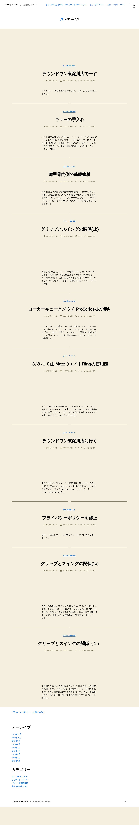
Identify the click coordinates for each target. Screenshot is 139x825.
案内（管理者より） (69, 527)
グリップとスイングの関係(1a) (69, 580)
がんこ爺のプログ (96, 5)
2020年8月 (16, 762)
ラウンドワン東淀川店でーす (69, 73)
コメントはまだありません (87, 81)
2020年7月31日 (67, 81)
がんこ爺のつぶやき (69, 66)
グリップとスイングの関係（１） (69, 661)
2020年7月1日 (67, 668)
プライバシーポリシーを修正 (69, 534)
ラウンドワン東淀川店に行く (69, 457)
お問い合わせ (113, 5)
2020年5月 (16, 772)
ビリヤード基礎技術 (69, 112)
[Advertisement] (69, 50)
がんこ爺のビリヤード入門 (75, 5)
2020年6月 (16, 769)
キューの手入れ (69, 119)
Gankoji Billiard (11, 5)
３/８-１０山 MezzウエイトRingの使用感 (69, 376)
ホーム (122, 5)
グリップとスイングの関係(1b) (69, 230)
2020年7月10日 (67, 588)
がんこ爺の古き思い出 (54, 5)
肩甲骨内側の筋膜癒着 (69, 175)
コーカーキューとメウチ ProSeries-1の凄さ (69, 314)
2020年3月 (16, 779)
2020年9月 (16, 759)
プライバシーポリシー (23, 730)
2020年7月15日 (67, 182)
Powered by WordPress (43, 819)
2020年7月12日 (67, 325)
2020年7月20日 (67, 127)
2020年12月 (17, 752)
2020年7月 (16, 766)
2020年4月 (16, 775)
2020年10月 (17, 755)
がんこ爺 (54, 81)
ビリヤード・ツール (69, 365)
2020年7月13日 (67, 238)
